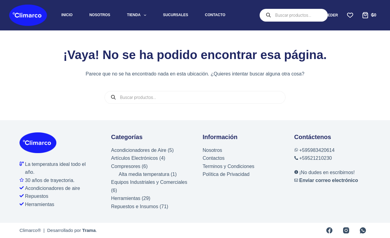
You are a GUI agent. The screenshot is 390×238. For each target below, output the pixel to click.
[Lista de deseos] (350, 15)
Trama (89, 230)
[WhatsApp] (362, 230)
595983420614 (318, 150)
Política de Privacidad (226, 174)
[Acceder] (324, 15)
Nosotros (99, 15)
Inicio (67, 15)
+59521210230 (315, 158)
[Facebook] (329, 230)
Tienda (138, 15)
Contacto (215, 15)
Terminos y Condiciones (228, 166)
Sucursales (175, 15)
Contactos (214, 158)
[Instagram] (346, 230)
